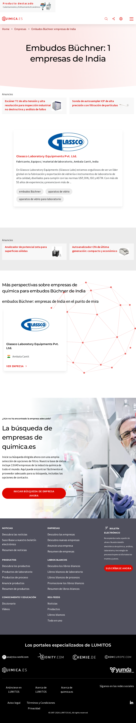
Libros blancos (56, 614)
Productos (53, 609)
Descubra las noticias (14, 534)
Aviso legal (14, 702)
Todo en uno (54, 620)
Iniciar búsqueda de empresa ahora (34, 493)
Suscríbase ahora (118, 568)
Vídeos (6, 609)
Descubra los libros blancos (63, 566)
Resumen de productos (15, 588)
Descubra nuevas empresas (63, 540)
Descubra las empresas (61, 534)
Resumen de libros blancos (63, 588)
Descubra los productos (16, 566)
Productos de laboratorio (17, 571)
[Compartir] (113, 19)
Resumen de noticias (14, 550)
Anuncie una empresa (60, 545)
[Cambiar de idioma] (120, 19)
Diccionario (9, 603)
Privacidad (34, 708)
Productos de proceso (15, 577)
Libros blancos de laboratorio (65, 571)
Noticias (52, 603)
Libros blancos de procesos (63, 577)
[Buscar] (106, 19)
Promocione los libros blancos (65, 583)
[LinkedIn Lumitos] (131, 702)
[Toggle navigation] (131, 19)
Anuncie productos (13, 583)
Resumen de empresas (60, 551)
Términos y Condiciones (41, 702)
